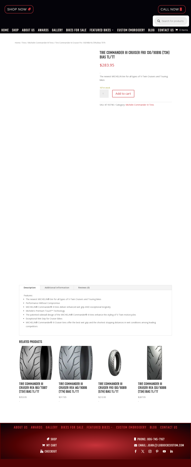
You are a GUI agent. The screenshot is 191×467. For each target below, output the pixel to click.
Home (5, 30)
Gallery (57, 30)
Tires (24, 42)
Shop (15, 30)
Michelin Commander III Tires (41, 42)
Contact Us (166, 30)
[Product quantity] (104, 93)
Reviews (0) (84, 287)
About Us (28, 30)
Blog (151, 30)
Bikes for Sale (76, 30)
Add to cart (123, 94)
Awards (43, 30)
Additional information (57, 287)
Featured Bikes (100, 30)
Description (30, 287)
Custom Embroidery (131, 30)
